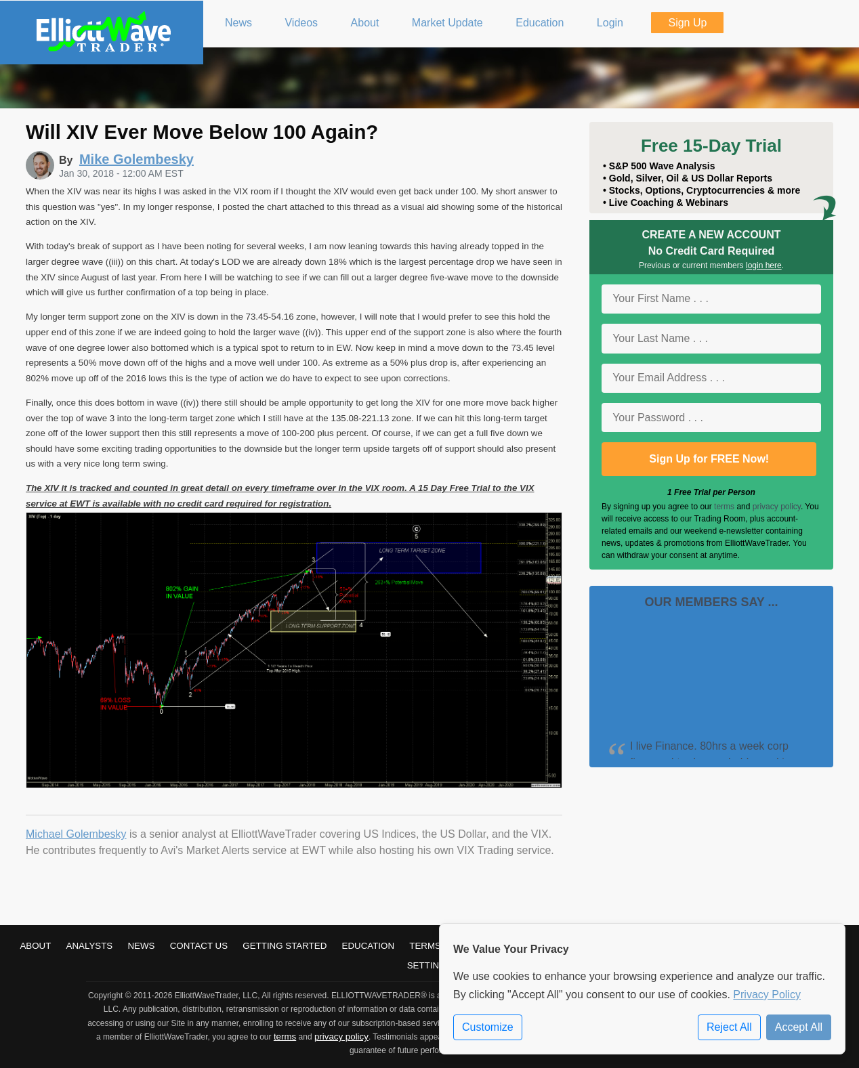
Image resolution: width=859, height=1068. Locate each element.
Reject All (729, 1027)
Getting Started (285, 946)
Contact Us (199, 946)
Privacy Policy (767, 994)
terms (724, 506)
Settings (430, 965)
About (35, 946)
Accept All (798, 1027)
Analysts (89, 946)
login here (764, 265)
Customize (488, 1027)
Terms (425, 946)
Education (368, 946)
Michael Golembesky (76, 834)
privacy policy (777, 506)
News (140, 946)
